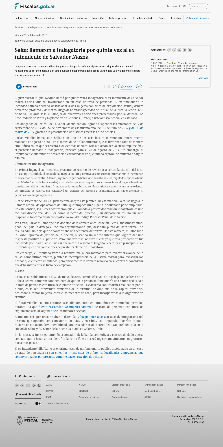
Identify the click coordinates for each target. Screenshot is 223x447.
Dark (38, 404)
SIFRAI (147, 397)
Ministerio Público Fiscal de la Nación (119, 419)
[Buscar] (196, 6)
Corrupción (98, 18)
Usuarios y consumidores (189, 397)
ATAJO (82, 385)
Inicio (18, 27)
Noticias (181, 391)
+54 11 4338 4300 (195, 422)
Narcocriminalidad (45, 18)
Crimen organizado (153, 385)
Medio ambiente (152, 391)
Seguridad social (120, 397)
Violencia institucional (57, 403)
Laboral (115, 391)
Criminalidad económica (73, 18)
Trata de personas (118, 18)
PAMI (48, 397)
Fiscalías (176, 18)
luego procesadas (91, 317)
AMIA (49, 385)
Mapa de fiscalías (197, 18)
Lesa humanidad (142, 18)
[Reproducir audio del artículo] (19, 86)
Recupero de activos (89, 397)
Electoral (83, 391)
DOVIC (49, 391)
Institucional (21, 18)
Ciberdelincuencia (121, 385)
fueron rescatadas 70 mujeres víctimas (66, 307)
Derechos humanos (186, 385)
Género (162, 18)
